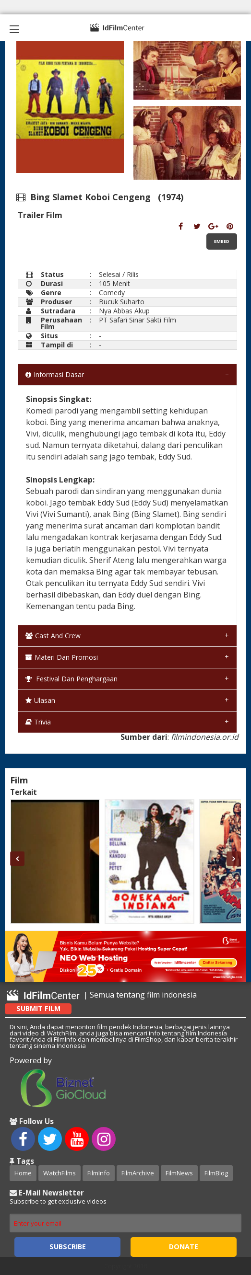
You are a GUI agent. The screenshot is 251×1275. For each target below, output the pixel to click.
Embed (221, 241)
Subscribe (67, 1246)
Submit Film (38, 1008)
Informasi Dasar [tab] (54, 374)
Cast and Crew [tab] (53, 635)
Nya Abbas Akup (124, 310)
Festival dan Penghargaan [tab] (71, 678)
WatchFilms (59, 1173)
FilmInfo (98, 1173)
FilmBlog (216, 1173)
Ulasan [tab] (40, 700)
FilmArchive (137, 1173)
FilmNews (179, 1173)
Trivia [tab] (38, 721)
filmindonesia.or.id (205, 737)
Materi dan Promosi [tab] (61, 657)
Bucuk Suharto (121, 301)
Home (23, 1173)
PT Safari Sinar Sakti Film (137, 319)
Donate (183, 1246)
